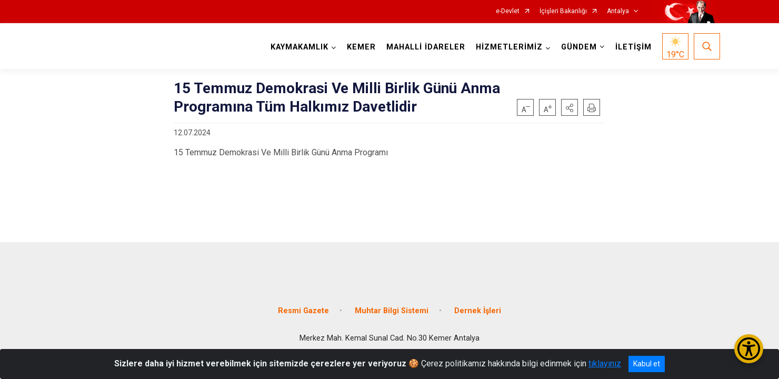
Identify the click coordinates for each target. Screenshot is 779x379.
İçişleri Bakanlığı (563, 11)
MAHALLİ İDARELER (423, 47)
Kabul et (646, 364)
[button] (569, 107)
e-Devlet (508, 11)
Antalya (618, 11)
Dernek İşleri (477, 301)
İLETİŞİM (631, 47)
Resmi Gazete (303, 301)
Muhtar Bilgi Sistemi (391, 301)
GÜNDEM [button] (576, 47)
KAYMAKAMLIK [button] (297, 47)
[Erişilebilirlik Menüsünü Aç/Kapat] (748, 348)
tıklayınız (604, 363)
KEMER (358, 47)
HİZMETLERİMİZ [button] (506, 47)
